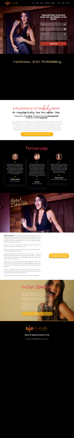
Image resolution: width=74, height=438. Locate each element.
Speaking (47, 3)
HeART (63, 3)
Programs (53, 3)
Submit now (53, 44)
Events (58, 3)
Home (33, 3)
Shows (41, 3)
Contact (67, 3)
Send (37, 314)
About (37, 3)
